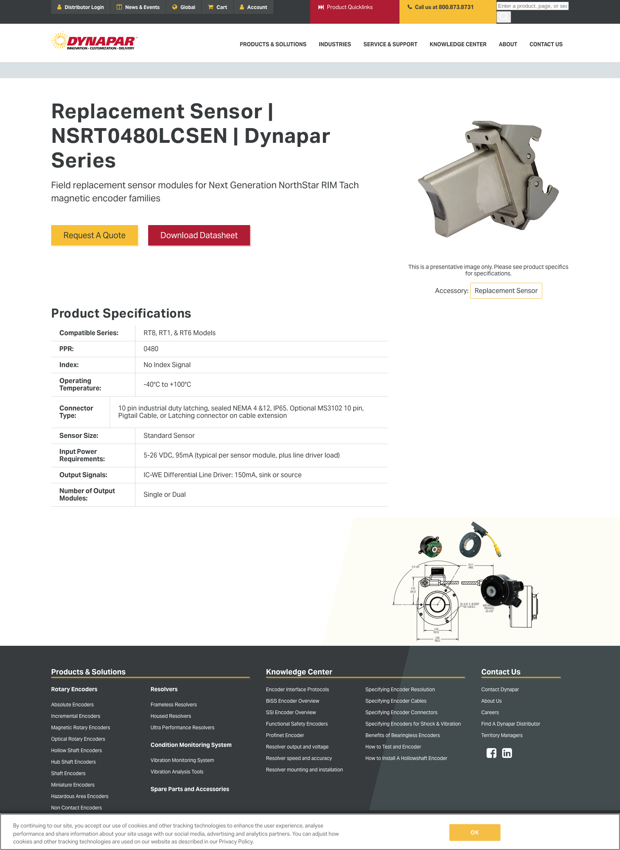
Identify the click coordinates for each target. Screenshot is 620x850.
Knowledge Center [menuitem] (458, 44)
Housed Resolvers (171, 716)
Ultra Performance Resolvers (182, 727)
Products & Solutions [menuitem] (273, 44)
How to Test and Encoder (393, 747)
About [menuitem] (508, 44)
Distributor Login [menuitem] (80, 7)
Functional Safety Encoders (297, 724)
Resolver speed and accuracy (299, 758)
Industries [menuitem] (335, 44)
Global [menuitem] (183, 7)
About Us (491, 701)
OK (474, 832)
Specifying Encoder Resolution (400, 689)
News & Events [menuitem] (138, 7)
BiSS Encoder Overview (292, 701)
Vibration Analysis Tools (177, 772)
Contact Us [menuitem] (546, 44)
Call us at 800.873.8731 (441, 7)
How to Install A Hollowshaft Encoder (406, 758)
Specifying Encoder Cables (395, 701)
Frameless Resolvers (174, 704)
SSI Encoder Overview (291, 712)
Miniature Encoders (73, 785)
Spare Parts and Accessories (190, 789)
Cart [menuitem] (217, 7)
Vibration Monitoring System (182, 760)
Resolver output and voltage (297, 747)
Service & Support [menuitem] (390, 44)
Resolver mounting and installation (304, 770)
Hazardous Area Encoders (79, 796)
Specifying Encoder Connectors (401, 712)
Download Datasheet (199, 235)
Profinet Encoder (285, 735)
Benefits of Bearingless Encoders (402, 735)
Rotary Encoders (74, 689)
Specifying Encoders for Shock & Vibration (413, 724)
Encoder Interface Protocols (297, 689)
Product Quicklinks (345, 7)
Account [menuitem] (253, 7)
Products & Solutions (88, 671)
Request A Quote (94, 235)
